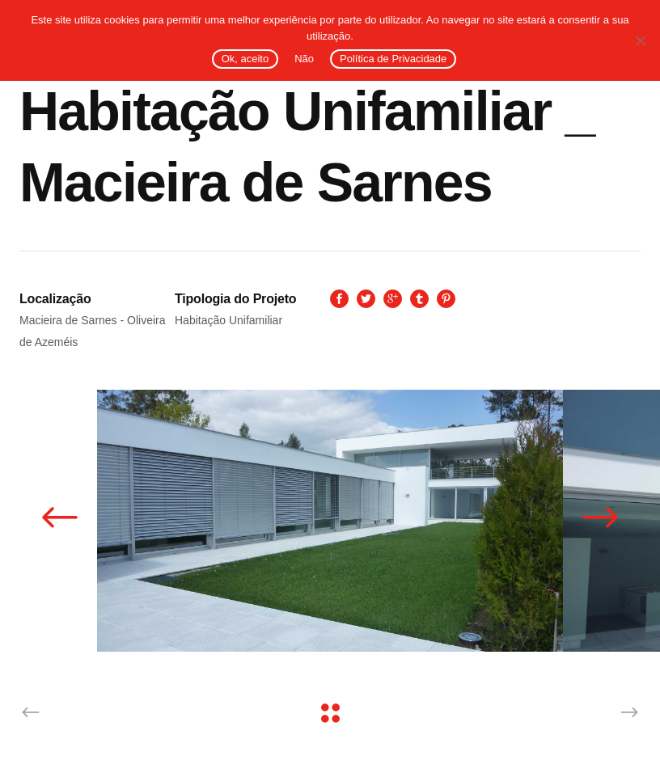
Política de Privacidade (393, 59)
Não (304, 59)
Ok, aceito (245, 59)
